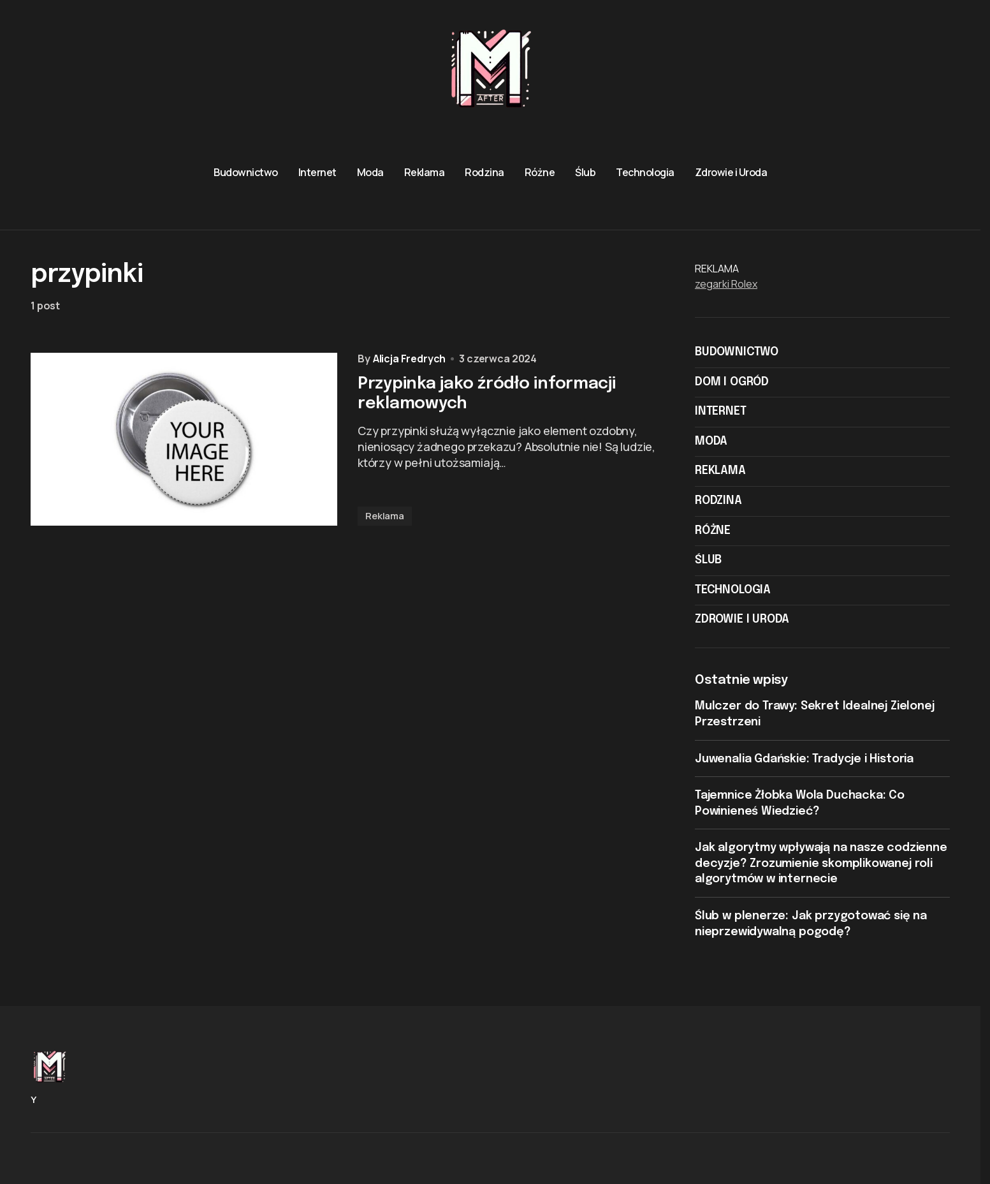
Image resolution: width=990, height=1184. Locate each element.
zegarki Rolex (726, 284)
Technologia (733, 590)
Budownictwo (736, 352)
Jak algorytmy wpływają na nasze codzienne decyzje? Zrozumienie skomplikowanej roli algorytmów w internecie (821, 863)
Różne (713, 530)
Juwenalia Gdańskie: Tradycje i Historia (804, 759)
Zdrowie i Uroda (742, 619)
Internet (720, 411)
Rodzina (718, 501)
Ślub (708, 560)
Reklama (384, 515)
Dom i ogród (732, 382)
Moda (711, 441)
